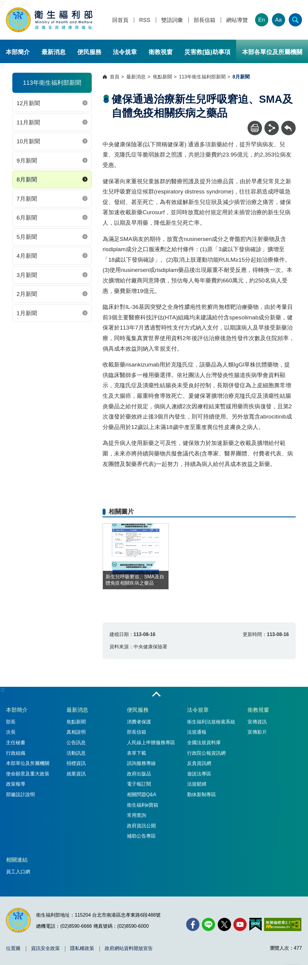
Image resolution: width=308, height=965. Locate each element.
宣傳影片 (257, 732)
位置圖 (13, 948)
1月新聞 (27, 313)
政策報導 (15, 784)
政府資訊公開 (141, 825)
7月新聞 (27, 199)
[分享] (271, 128)
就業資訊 (76, 773)
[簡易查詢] (295, 19)
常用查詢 (136, 815)
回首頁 (120, 20)
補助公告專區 (141, 836)
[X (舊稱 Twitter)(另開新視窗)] (224, 924)
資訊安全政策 (45, 948)
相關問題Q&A (141, 794)
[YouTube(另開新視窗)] (240, 924)
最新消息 (54, 52)
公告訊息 (76, 742)
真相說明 (76, 732)
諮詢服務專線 (141, 763)
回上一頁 (288, 123)
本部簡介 (18, 52)
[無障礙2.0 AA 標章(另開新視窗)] (282, 924)
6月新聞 (27, 218)
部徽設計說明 (20, 794)
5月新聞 (27, 237)
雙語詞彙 (172, 20)
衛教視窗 (161, 52)
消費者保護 (139, 721)
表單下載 (136, 753)
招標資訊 (76, 763)
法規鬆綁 (196, 784)
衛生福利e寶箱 (143, 805)
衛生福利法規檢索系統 (211, 721)
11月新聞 (28, 122)
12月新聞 (28, 103)
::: (3, 2)
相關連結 (17, 860)
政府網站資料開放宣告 (129, 948)
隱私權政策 (82, 948)
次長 (11, 732)
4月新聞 (27, 256)
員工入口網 (18, 871)
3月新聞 (27, 275)
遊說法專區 (199, 773)
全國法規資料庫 (204, 742)
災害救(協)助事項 (207, 52)
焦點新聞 (162, 76)
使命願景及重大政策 (27, 773)
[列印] (255, 128)
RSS (144, 20)
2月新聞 (27, 294)
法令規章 (125, 52)
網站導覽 (237, 20)
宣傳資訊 (257, 721)
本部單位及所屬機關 (27, 763)
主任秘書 (15, 742)
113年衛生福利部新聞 (202, 76)
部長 (11, 721)
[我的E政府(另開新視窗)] (255, 924)
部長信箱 (204, 20)
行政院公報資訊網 (206, 753)
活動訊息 (76, 753)
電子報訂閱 (139, 784)
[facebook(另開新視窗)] (192, 924)
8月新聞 (27, 179)
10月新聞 (28, 141)
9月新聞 (27, 160)
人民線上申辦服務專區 (151, 742)
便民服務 (89, 52)
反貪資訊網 (199, 763)
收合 (156, 694)
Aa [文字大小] (278, 20)
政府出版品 (139, 773)
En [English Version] (261, 20)
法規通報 (196, 732)
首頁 (114, 76)
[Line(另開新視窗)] (208, 924)
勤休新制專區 (201, 794)
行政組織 (15, 753)
